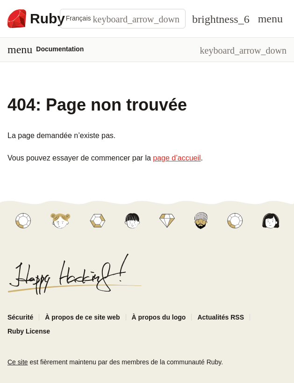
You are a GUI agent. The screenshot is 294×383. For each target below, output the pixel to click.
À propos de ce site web (82, 317)
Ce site (17, 362)
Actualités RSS (220, 317)
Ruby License (28, 331)
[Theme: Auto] (220, 18)
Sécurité (20, 317)
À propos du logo (159, 317)
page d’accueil (177, 158)
